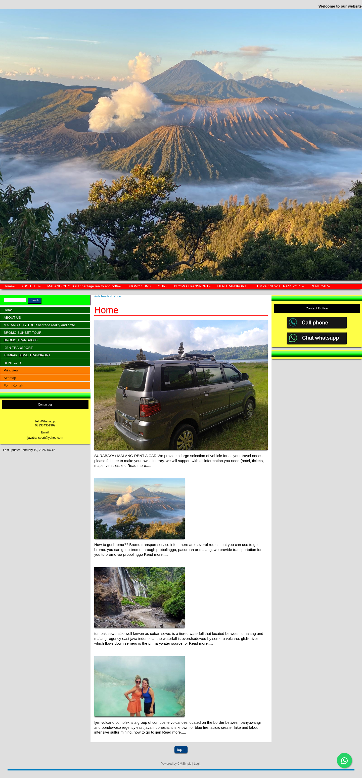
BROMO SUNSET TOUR (146, 286)
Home (8, 286)
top (179, 749)
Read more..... (139, 465)
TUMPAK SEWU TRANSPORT (278, 286)
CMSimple (184, 763)
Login (197, 763)
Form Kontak (13, 385)
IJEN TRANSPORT (231, 286)
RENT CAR (319, 286)
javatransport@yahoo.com (45, 437)
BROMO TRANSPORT (191, 286)
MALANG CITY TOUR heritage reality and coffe (83, 286)
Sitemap (10, 378)
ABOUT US (30, 286)
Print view (11, 370)
